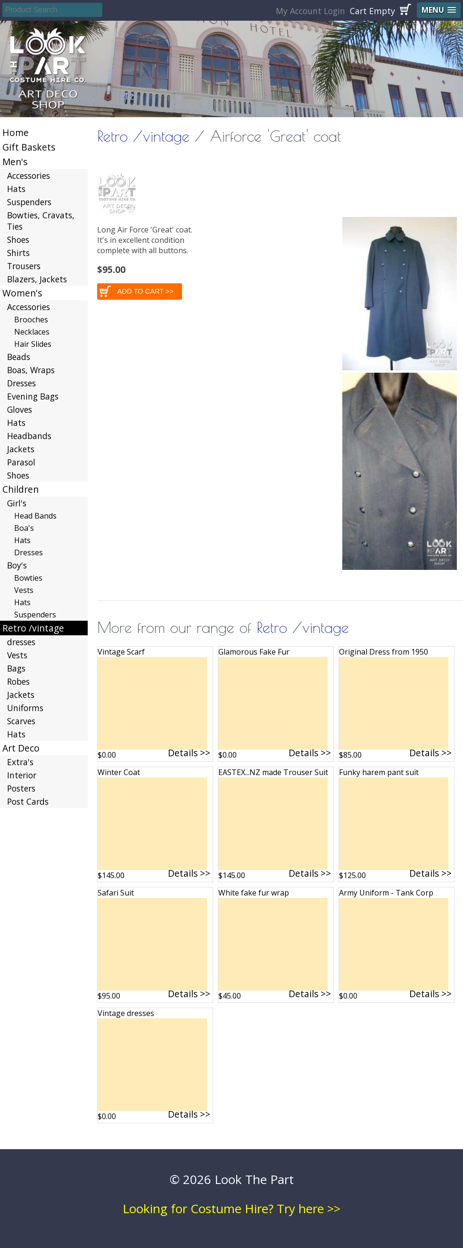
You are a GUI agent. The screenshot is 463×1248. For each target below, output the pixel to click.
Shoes (18, 239)
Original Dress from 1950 (383, 652)
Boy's (17, 565)
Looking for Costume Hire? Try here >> (231, 1208)
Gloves (19, 409)
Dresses (21, 383)
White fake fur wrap (253, 893)
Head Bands (35, 516)
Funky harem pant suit (379, 772)
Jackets (20, 449)
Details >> (189, 752)
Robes (18, 681)
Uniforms (25, 707)
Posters (21, 788)
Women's (22, 293)
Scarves (21, 721)
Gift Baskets (28, 147)
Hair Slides (32, 344)
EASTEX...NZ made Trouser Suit (273, 772)
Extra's (20, 762)
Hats (16, 188)
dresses (21, 642)
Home (15, 132)
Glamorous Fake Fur (253, 652)
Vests (23, 590)
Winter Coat (119, 772)
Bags (16, 668)
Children (20, 489)
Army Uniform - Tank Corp (386, 893)
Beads (18, 356)
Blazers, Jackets (37, 279)
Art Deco (21, 748)
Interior (21, 775)
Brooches (31, 319)
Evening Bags (32, 396)
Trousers (24, 266)
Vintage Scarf (121, 652)
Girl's (16, 503)
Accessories (28, 175)
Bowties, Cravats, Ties (40, 220)
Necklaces (32, 332)
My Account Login (310, 10)
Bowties (28, 578)
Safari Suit (116, 893)
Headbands (29, 435)
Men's (14, 161)
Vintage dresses (126, 1013)
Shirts (18, 252)
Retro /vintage (143, 136)
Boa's (24, 528)
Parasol (21, 462)
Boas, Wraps (31, 370)
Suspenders (29, 202)
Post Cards (28, 801)
